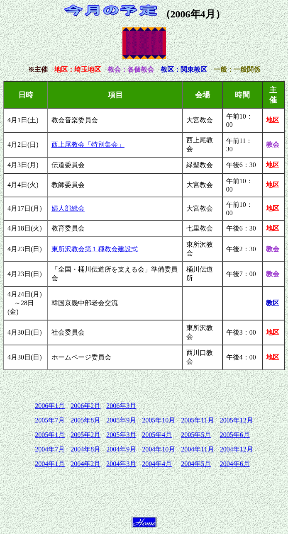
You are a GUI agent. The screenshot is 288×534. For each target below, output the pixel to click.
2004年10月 (158, 449)
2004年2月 (85, 463)
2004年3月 (121, 463)
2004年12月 (236, 449)
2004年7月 (50, 449)
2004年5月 (196, 463)
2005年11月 (197, 420)
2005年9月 (121, 420)
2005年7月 (50, 420)
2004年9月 (121, 449)
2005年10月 (158, 420)
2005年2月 (85, 434)
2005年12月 (236, 420)
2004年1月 (50, 463)
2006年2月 (85, 405)
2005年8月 (85, 420)
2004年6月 (235, 463)
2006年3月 (121, 405)
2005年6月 (235, 434)
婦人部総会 (68, 208)
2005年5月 (196, 434)
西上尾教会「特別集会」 (87, 144)
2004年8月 (85, 449)
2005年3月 (121, 434)
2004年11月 (197, 449)
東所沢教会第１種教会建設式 (94, 248)
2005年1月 (50, 434)
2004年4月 (157, 463)
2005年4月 (157, 434)
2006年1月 (50, 405)
